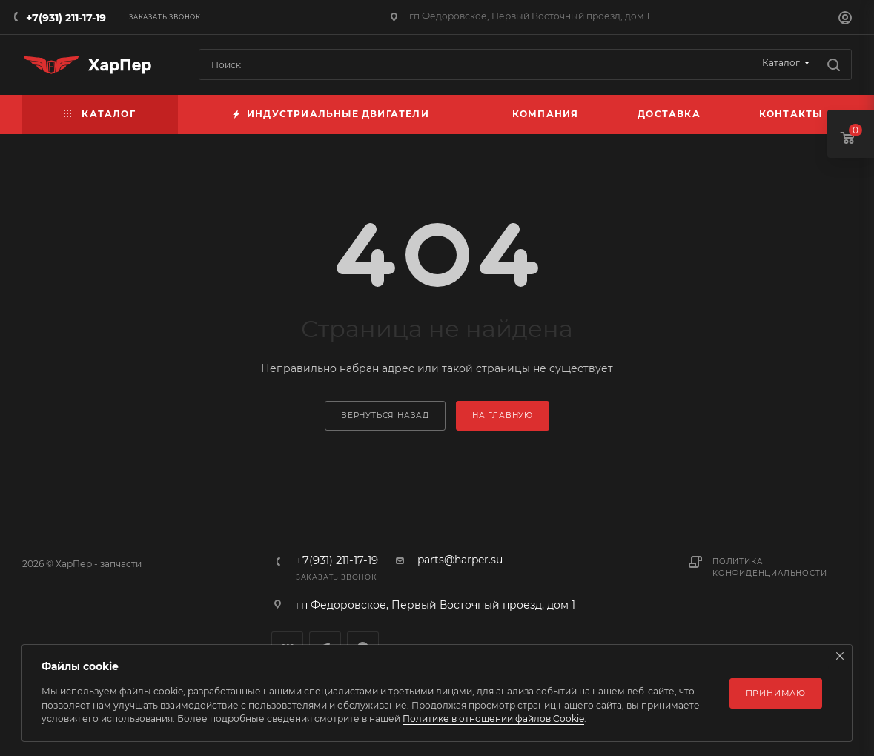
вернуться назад (385, 415)
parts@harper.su (460, 559)
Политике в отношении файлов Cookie (493, 718)
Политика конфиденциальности (769, 567)
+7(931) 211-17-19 (66, 17)
